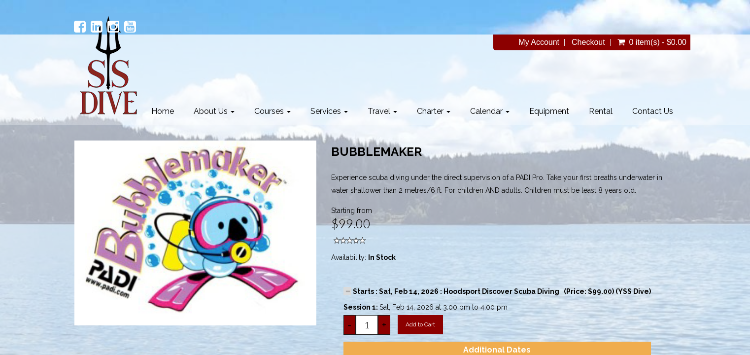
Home (162, 111)
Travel (382, 111)
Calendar (490, 111)
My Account (538, 42)
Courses (272, 111)
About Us (214, 111)
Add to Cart (420, 324)
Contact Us (652, 111)
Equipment (549, 111)
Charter (433, 111)
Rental (601, 111)
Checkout (588, 42)
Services (329, 111)
